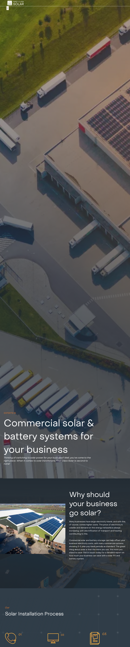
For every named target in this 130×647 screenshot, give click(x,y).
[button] (7, 8)
